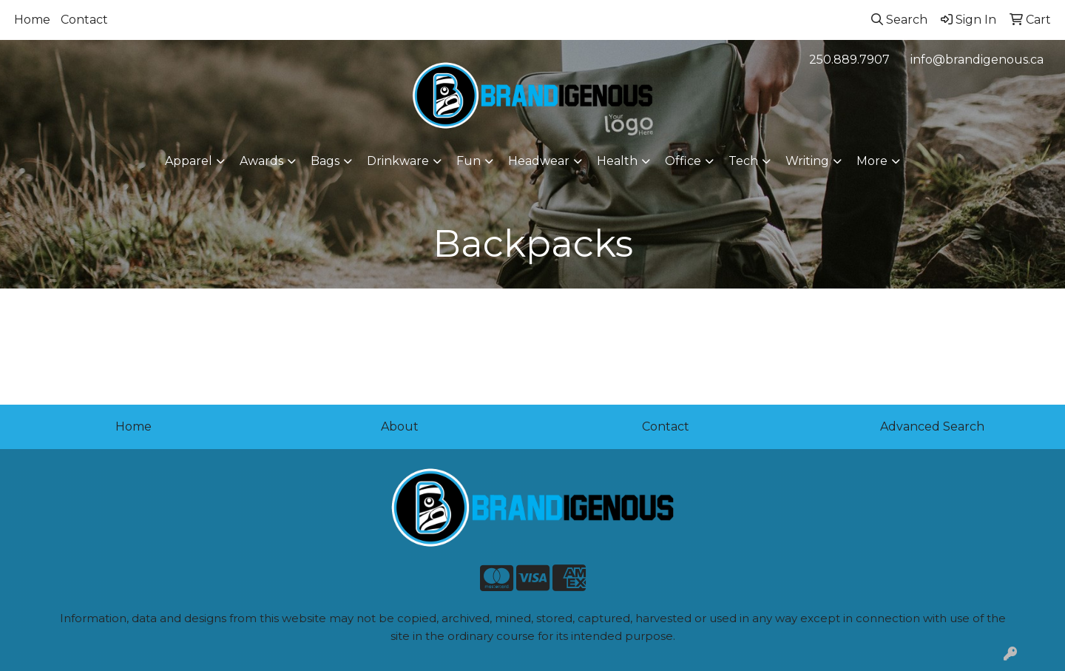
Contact (84, 20)
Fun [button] (468, 161)
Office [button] (683, 161)
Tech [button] (743, 161)
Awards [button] (261, 161)
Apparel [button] (188, 161)
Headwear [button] (538, 161)
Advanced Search (932, 426)
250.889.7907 (849, 60)
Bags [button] (325, 161)
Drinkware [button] (398, 161)
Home (32, 20)
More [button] (872, 161)
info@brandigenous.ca (977, 60)
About (400, 426)
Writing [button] (807, 161)
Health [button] (617, 161)
